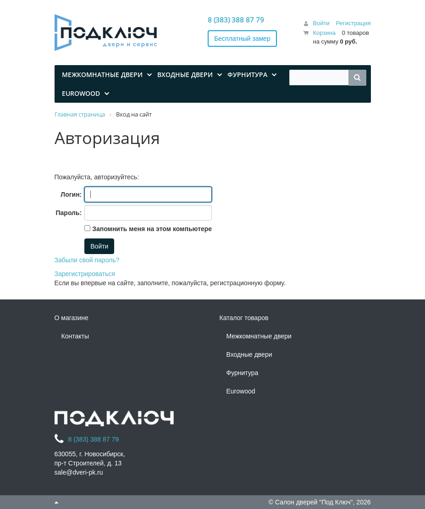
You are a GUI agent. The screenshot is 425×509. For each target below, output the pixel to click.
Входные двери (249, 354)
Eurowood (240, 391)
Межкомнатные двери (259, 336)
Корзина (324, 32)
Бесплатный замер (242, 38)
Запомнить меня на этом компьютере (151, 228)
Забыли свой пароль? (87, 260)
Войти (321, 23)
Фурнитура (242, 372)
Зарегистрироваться (85, 273)
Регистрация (353, 23)
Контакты (75, 336)
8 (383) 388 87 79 (236, 19)
